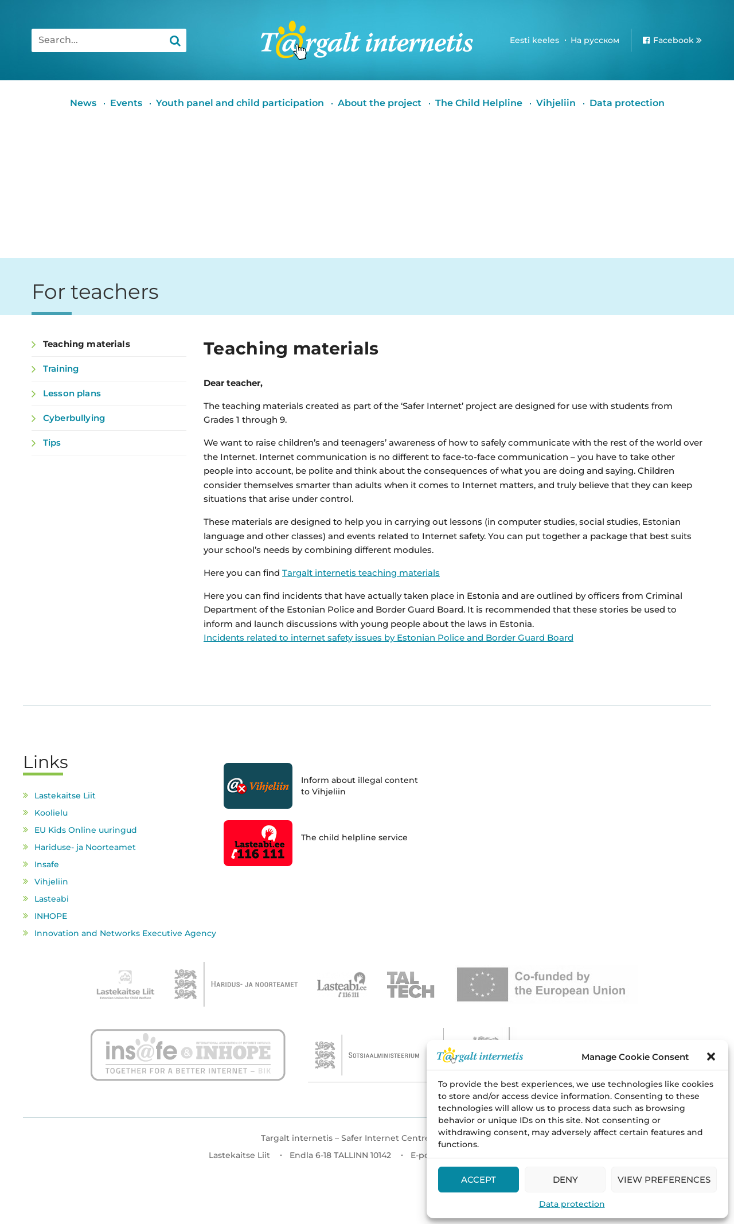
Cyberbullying (74, 417)
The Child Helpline (478, 103)
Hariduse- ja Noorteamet (85, 847)
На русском (595, 40)
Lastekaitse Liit (65, 795)
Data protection (572, 1204)
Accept (478, 1179)
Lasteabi (51, 899)
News (83, 103)
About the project (379, 103)
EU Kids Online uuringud (85, 830)
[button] (711, 1056)
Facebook (673, 40)
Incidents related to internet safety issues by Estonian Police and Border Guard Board (388, 637)
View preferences (664, 1179)
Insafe (46, 864)
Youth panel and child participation (240, 103)
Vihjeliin (556, 103)
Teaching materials (86, 343)
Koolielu (51, 813)
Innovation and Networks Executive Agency (125, 933)
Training (61, 368)
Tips (52, 442)
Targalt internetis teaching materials (361, 572)
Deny (565, 1179)
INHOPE (50, 916)
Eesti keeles (534, 40)
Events (126, 103)
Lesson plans (72, 393)
